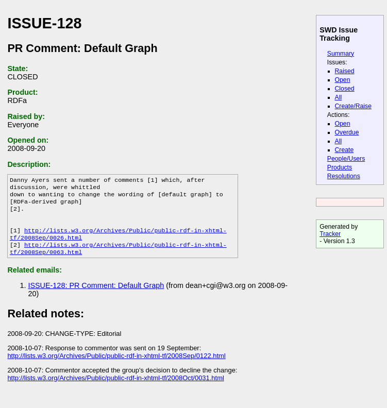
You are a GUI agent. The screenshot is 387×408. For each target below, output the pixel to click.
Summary (340, 53)
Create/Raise (353, 106)
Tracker (330, 233)
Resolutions (343, 176)
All (338, 97)
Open (342, 79)
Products (339, 167)
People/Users (346, 158)
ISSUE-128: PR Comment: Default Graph (96, 297)
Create (344, 150)
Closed (345, 88)
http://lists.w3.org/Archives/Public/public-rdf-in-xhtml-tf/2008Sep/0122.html (116, 367)
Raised (345, 71)
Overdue (347, 132)
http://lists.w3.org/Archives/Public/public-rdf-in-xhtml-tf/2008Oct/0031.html (115, 389)
